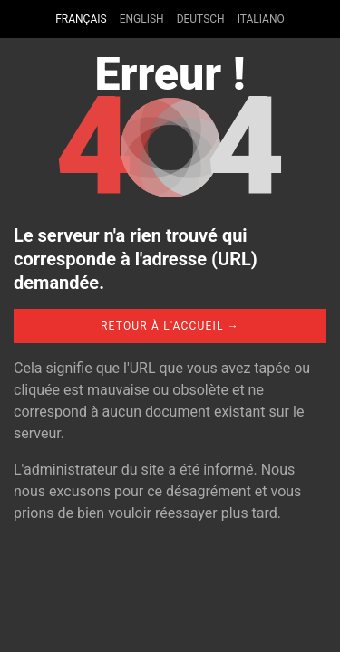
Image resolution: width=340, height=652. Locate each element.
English (142, 19)
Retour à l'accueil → (170, 326)
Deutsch (201, 19)
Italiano (261, 19)
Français (80, 19)
